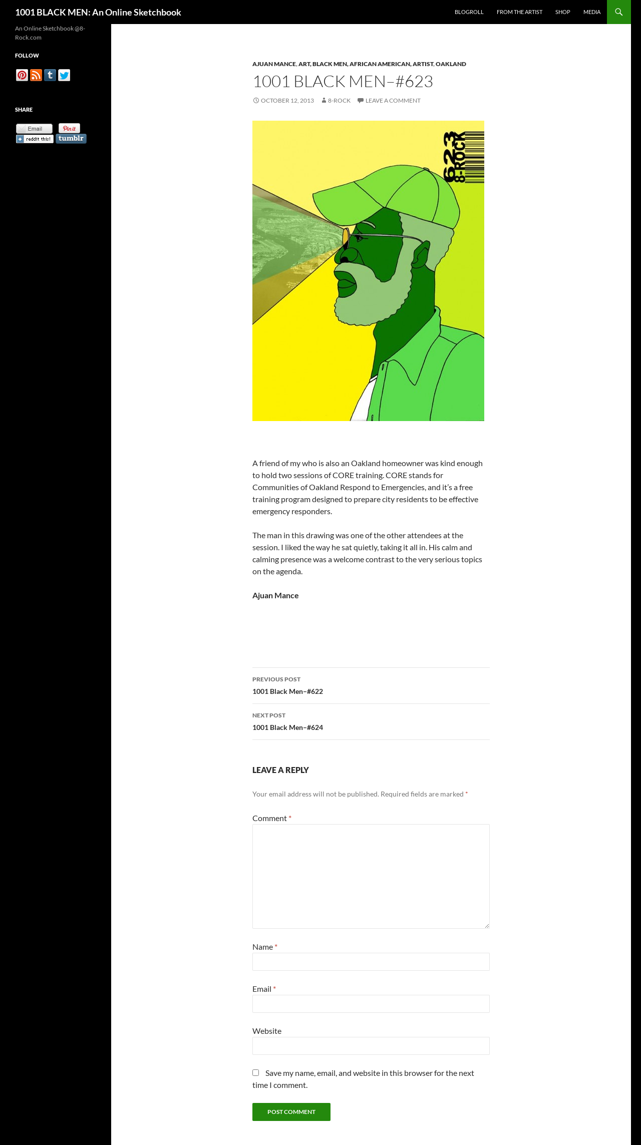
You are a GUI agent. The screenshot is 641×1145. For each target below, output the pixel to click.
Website (266, 1030)
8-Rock (339, 100)
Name (264, 946)
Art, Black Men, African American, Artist (365, 64)
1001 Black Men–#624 (371, 720)
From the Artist (519, 12)
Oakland (451, 64)
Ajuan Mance (274, 64)
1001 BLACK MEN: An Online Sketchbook (98, 12)
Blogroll (469, 12)
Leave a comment (393, 100)
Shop (562, 12)
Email (264, 988)
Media (591, 12)
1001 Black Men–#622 (371, 684)
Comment (271, 818)
